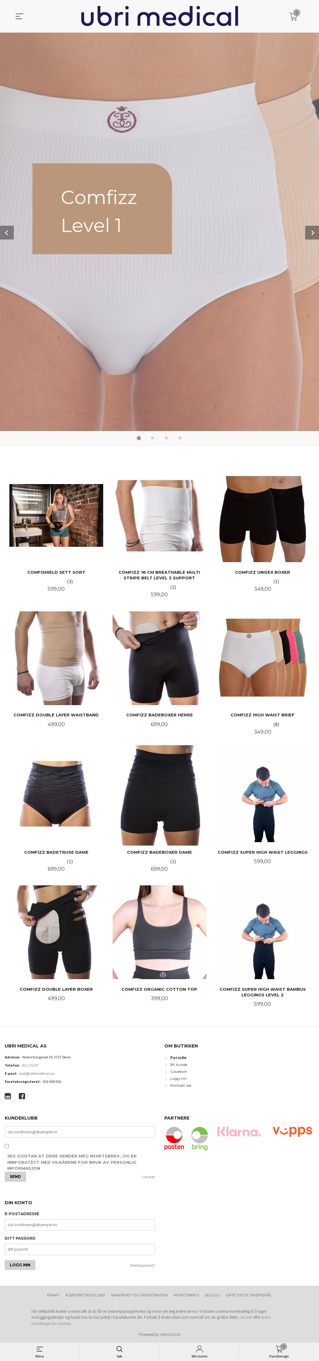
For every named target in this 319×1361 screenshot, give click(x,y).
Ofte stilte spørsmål (249, 1294)
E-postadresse (22, 1213)
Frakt (53, 1294)
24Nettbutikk (170, 1334)
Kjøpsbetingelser (85, 1294)
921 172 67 (30, 1064)
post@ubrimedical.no (36, 1072)
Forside (178, 1057)
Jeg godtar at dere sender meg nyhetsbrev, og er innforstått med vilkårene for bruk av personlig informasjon (72, 1161)
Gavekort (178, 1070)
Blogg (212, 1294)
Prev (7, 232)
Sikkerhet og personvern (139, 1294)
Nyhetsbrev (186, 1294)
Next (312, 232)
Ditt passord (20, 1237)
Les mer (148, 1176)
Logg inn (178, 1077)
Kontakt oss (180, 1084)
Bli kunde (178, 1064)
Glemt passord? (142, 1264)
